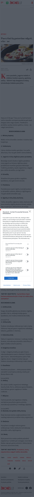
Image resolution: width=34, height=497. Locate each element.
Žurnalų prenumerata (23, 482)
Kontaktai (3, 477)
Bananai (22, 457)
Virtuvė (30, 461)
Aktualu (3, 34)
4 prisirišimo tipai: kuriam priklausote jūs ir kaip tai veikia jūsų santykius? (17, 296)
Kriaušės (15, 457)
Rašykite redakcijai (23, 477)
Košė (8, 464)
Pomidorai (10, 461)
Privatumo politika (6, 482)
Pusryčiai (17, 461)
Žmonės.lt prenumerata (7, 479)
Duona (9, 457)
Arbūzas (28, 457)
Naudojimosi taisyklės (24, 479)
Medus (24, 461)
